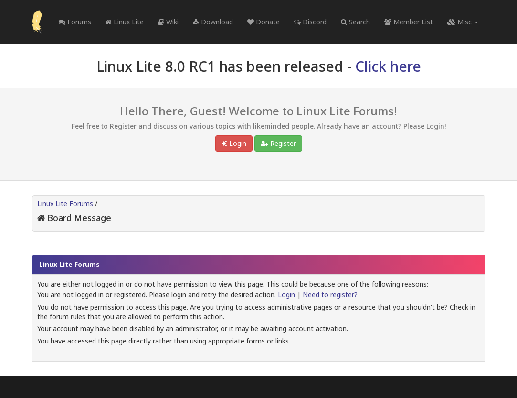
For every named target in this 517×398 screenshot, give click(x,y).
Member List (408, 21)
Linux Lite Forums (65, 203)
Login (234, 143)
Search (355, 21)
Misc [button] (462, 21)
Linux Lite (125, 21)
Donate (263, 21)
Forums (75, 21)
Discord (310, 21)
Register (278, 143)
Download (213, 21)
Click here (388, 66)
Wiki (168, 21)
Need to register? (330, 294)
